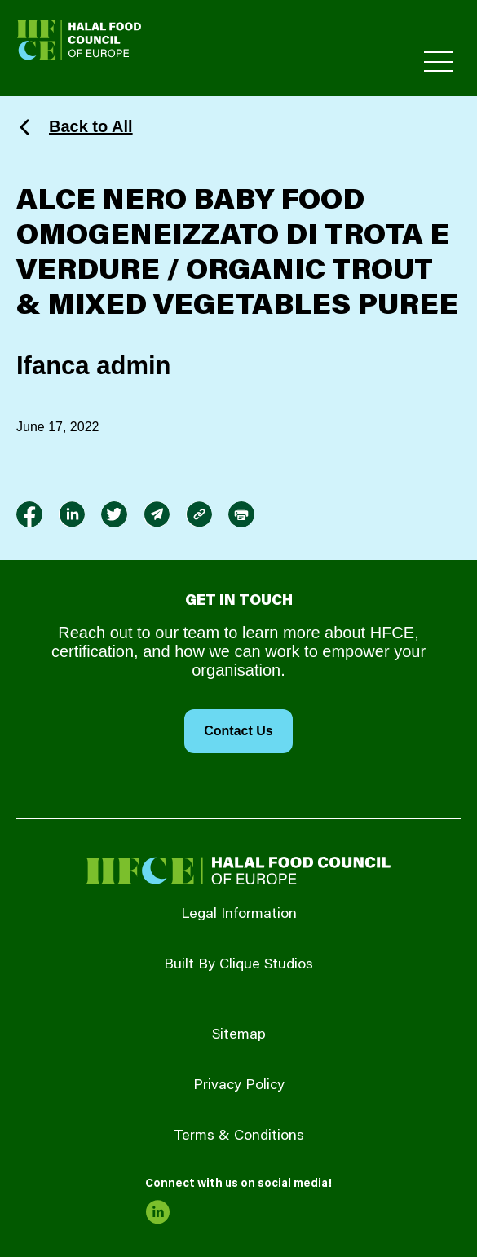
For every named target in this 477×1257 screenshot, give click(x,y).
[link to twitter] (114, 514)
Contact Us (238, 731)
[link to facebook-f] (29, 514)
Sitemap (239, 1035)
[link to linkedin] (72, 514)
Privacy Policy (239, 1085)
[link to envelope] (157, 514)
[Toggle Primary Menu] (438, 61)
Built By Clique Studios (238, 965)
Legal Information (239, 914)
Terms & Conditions (239, 1136)
